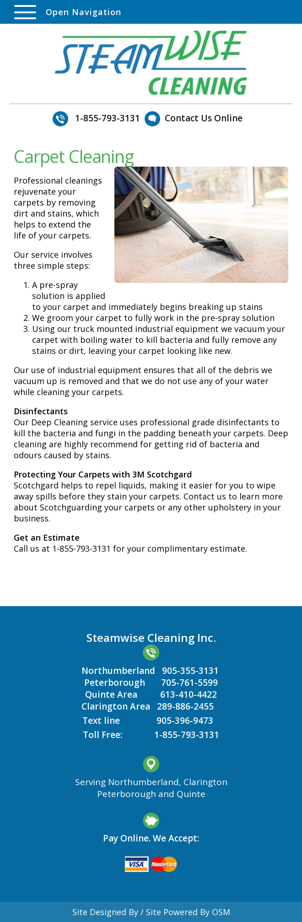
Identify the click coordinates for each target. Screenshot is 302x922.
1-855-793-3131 (186, 735)
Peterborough (114, 683)
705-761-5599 (189, 683)
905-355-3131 (190, 671)
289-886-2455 (185, 706)
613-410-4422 (188, 694)
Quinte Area (111, 694)
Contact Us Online (204, 118)
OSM (221, 911)
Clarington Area (115, 706)
